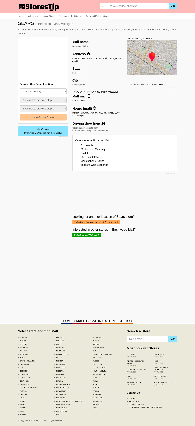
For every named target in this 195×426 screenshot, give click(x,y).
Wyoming (95, 404)
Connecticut (24, 378)
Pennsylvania (97, 347)
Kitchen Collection (162, 384)
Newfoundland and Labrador (68, 401)
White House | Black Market (135, 363)
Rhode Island (97, 364)
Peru (93, 351)
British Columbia (26, 361)
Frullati (84, 153)
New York (59, 398)
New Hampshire (62, 388)
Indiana (22, 408)
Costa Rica (23, 381)
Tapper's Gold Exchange (94, 165)
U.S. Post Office (90, 157)
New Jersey (60, 391)
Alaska (22, 341)
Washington (96, 394)
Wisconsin (95, 401)
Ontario (95, 341)
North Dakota (61, 408)
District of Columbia (28, 388)
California (23, 364)
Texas (94, 381)
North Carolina (62, 404)
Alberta (22, 344)
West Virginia (97, 398)
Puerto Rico (96, 357)
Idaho (21, 401)
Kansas (22, 414)
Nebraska (59, 378)
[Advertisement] (42, 59)
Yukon (94, 408)
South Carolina (98, 371)
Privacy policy (134, 401)
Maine (57, 344)
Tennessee (96, 378)
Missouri (59, 371)
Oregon (94, 344)
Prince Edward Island (101, 354)
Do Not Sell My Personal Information (144, 407)
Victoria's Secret (134, 384)
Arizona (22, 351)
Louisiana (59, 341)
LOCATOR (88, 321)
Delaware (23, 384)
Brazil (22, 357)
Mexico (58, 357)
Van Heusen (159, 356)
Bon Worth (87, 145)
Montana (59, 374)
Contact (131, 398)
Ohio (57, 414)
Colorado (23, 374)
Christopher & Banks (92, 161)
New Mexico (60, 394)
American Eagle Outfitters (161, 370)
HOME (68, 321)
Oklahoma (95, 337)
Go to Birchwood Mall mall (86, 235)
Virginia (94, 391)
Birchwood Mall (80, 46)
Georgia (22, 394)
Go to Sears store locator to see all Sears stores (96, 222)
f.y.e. (131, 377)
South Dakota (97, 374)
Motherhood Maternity (93, 149)
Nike (158, 362)
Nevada (58, 381)
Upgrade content (136, 404)
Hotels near (43, 131)
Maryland (59, 351)
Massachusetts (62, 354)
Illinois (22, 404)
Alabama (22, 337)
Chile (21, 367)
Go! (173, 5)
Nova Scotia (60, 411)
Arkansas (23, 354)
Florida (22, 391)
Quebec (94, 361)
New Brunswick (62, 384)
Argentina (23, 347)
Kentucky (59, 337)
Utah (93, 384)
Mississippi (59, 367)
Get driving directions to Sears (90, 129)
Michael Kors (160, 377)
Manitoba (59, 347)
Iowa (21, 411)
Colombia (23, 371)
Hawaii (22, 398)
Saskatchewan (97, 367)
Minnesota (59, 364)
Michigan (59, 361)
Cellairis (131, 356)
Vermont (95, 388)
